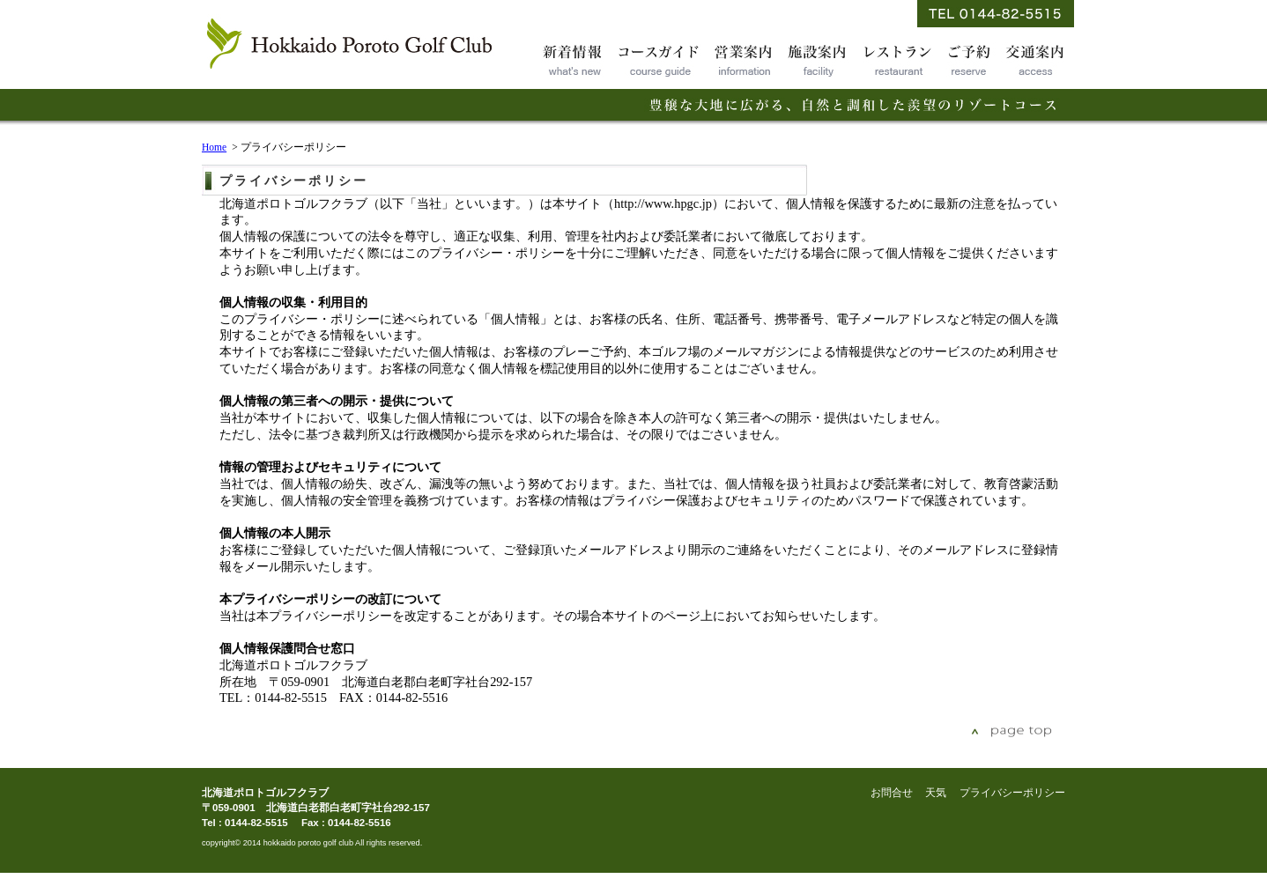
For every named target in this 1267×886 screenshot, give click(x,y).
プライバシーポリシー (1012, 792)
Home (214, 147)
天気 (935, 792)
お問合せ (892, 792)
